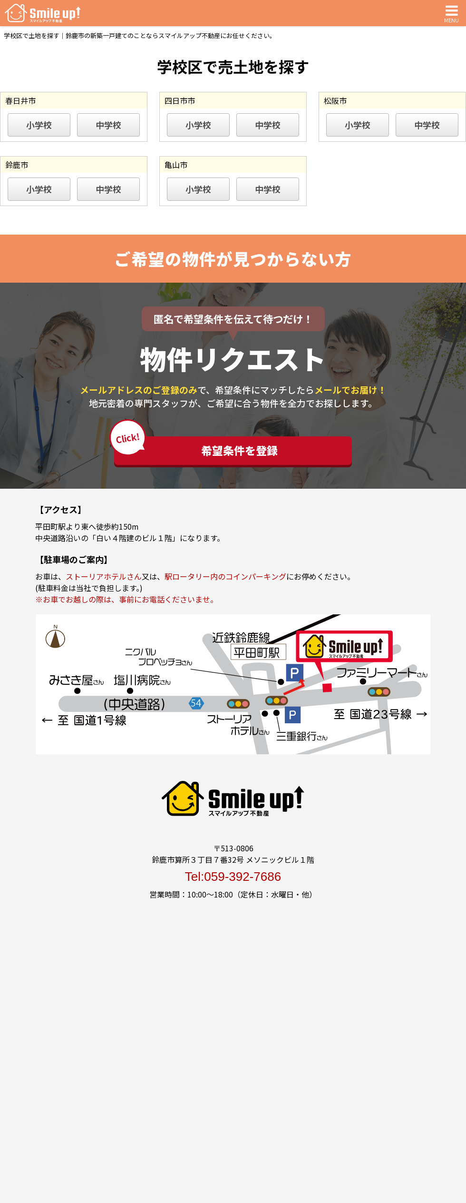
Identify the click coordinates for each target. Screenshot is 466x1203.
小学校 (39, 124)
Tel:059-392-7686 (233, 876)
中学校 (108, 124)
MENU (451, 13)
